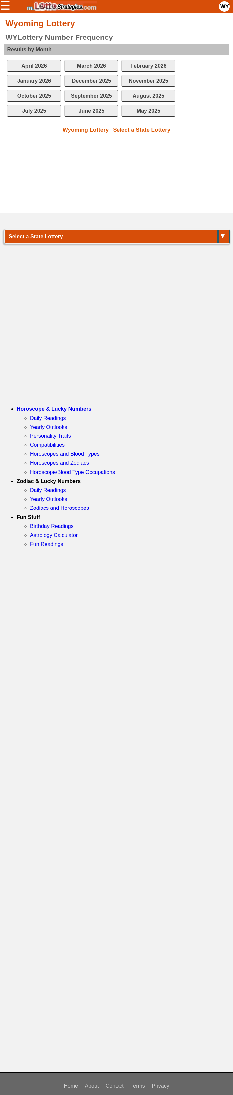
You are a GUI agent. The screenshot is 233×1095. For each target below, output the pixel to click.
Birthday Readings (52, 526)
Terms (137, 1086)
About (92, 1086)
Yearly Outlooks (48, 427)
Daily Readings (48, 418)
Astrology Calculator (54, 535)
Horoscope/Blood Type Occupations (72, 472)
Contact (115, 1086)
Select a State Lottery (141, 130)
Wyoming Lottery (86, 130)
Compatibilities (47, 445)
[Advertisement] (113, 174)
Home (71, 1086)
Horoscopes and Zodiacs (59, 463)
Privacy (160, 1086)
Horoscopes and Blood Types (65, 454)
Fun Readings (46, 544)
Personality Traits (50, 436)
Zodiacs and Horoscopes (59, 508)
